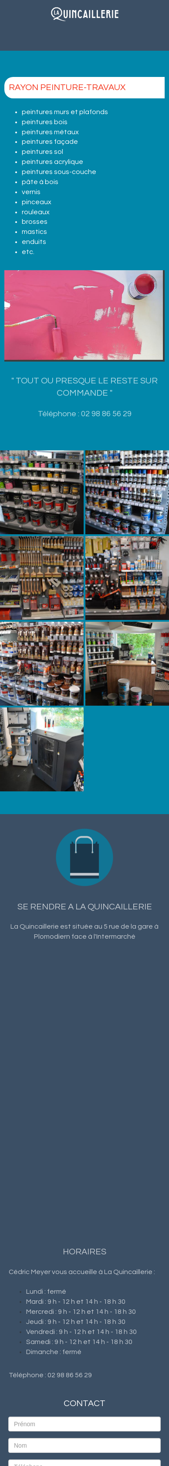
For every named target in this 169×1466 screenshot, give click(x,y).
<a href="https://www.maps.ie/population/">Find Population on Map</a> (84, 1082)
